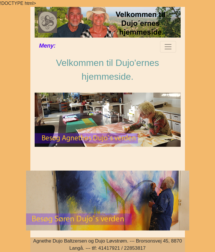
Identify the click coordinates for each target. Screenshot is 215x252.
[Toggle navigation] (168, 46)
